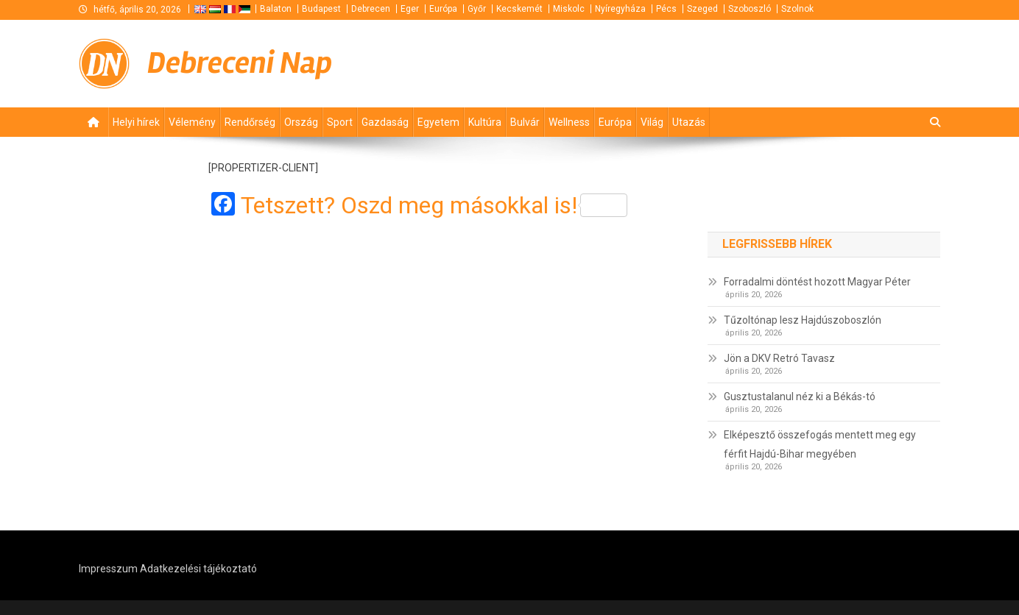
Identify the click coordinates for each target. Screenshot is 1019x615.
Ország (301, 122)
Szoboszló (749, 9)
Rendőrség (250, 122)
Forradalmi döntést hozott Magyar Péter (817, 282)
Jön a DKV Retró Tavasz (779, 358)
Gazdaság (385, 122)
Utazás (688, 122)
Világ (652, 122)
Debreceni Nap (239, 63)
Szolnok (797, 9)
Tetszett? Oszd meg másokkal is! (434, 205)
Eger (410, 9)
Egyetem (438, 122)
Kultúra (484, 122)
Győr (477, 9)
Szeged (702, 9)
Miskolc (569, 9)
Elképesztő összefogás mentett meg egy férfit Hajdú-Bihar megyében (820, 444)
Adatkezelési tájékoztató (198, 569)
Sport (340, 122)
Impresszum (108, 569)
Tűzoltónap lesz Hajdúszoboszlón (802, 320)
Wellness (569, 122)
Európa (443, 9)
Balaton (276, 9)
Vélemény (192, 122)
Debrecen (370, 9)
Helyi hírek (136, 122)
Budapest (321, 9)
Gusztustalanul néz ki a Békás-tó (799, 396)
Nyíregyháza (620, 9)
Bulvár (525, 122)
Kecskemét (519, 9)
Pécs (666, 9)
